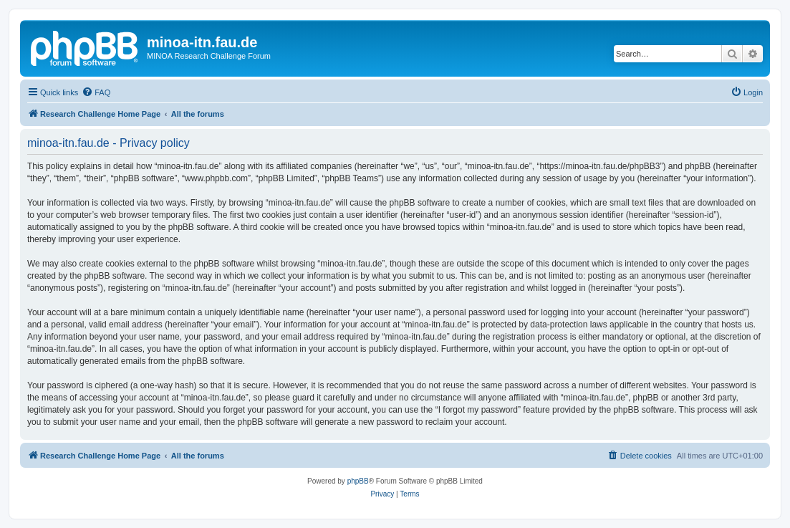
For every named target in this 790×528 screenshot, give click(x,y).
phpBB (358, 481)
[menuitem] (96, 92)
